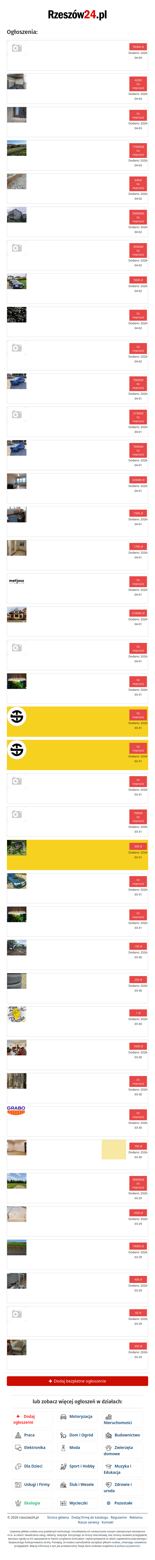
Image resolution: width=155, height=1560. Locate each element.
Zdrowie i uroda (118, 1487)
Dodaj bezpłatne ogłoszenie (77, 1381)
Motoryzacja (76, 1417)
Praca (25, 1435)
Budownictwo (123, 1435)
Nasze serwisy (88, 1522)
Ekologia (27, 1503)
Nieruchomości (118, 1419)
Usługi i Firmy (32, 1485)
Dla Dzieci (28, 1466)
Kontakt (107, 1522)
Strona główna (58, 1517)
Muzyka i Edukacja (117, 1469)
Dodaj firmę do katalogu (89, 1517)
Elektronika (30, 1448)
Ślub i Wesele (77, 1485)
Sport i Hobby (77, 1466)
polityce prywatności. (129, 1546)
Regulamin (119, 1517)
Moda (70, 1448)
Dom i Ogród (76, 1435)
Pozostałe (119, 1503)
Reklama (136, 1517)
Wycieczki (74, 1503)
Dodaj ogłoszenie (24, 1419)
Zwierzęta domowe (118, 1450)
